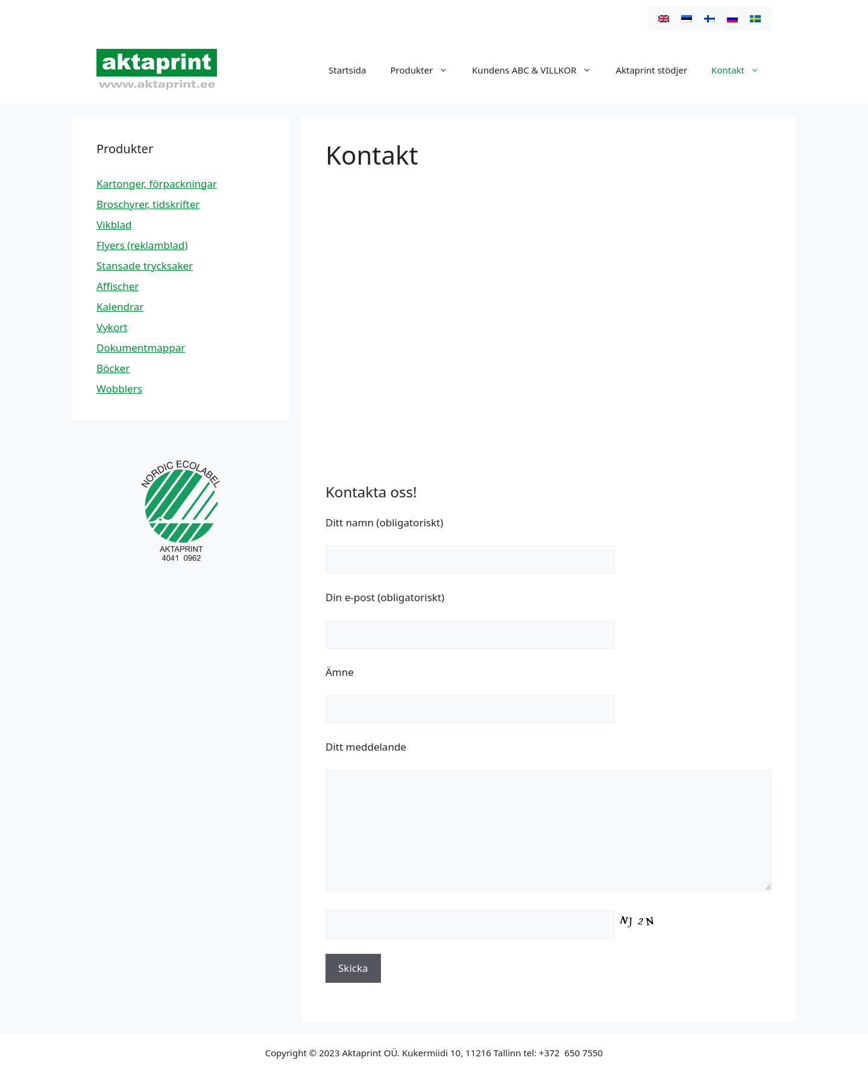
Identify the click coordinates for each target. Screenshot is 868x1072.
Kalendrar (119, 307)
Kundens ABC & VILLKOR (537, 70)
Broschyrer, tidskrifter (148, 204)
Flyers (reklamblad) (141, 245)
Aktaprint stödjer (651, 70)
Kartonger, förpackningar (156, 184)
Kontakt (741, 70)
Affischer (117, 286)
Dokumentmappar (140, 348)
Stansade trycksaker (144, 266)
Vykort (111, 327)
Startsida (347, 70)
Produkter (425, 70)
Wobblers (119, 389)
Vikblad (114, 225)
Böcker (113, 368)
